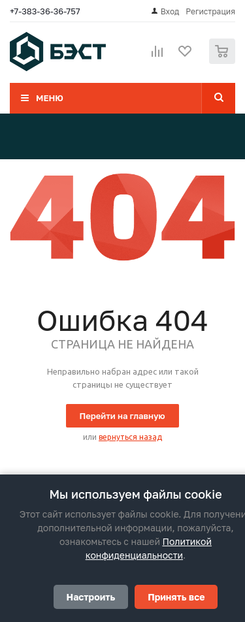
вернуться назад (130, 437)
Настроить (91, 596)
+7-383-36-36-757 (45, 11)
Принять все (176, 596)
